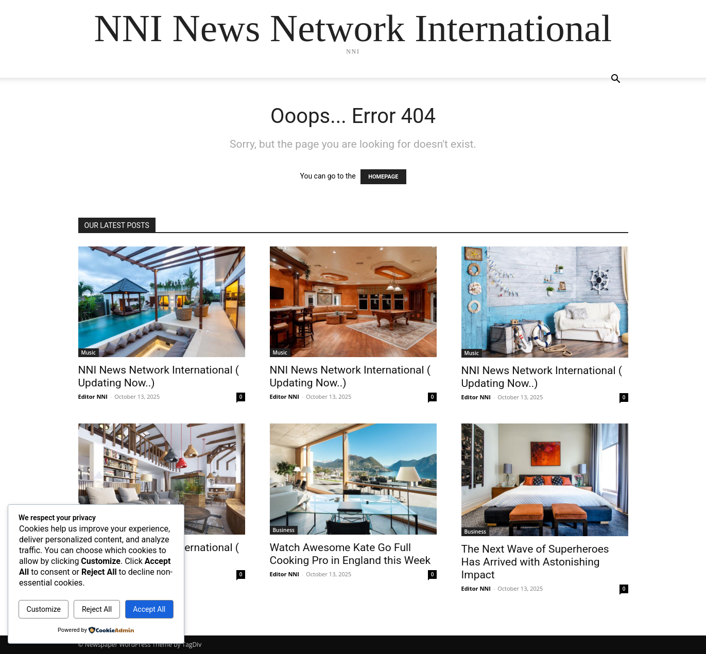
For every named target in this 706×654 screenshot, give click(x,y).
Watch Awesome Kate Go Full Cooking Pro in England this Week (350, 554)
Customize (44, 609)
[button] (616, 80)
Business (284, 530)
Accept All (149, 609)
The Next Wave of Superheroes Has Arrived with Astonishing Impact (535, 562)
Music (88, 352)
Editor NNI (93, 396)
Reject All (97, 609)
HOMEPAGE (383, 176)
